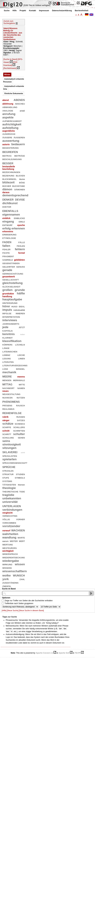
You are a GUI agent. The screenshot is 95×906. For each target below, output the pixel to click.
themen (21, 485)
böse (22, 182)
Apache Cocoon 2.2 (44, 653)
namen (21, 388)
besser (7, 163)
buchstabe (18, 185)
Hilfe (15, 10)
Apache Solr (63, 653)
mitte (22, 384)
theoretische (10, 491)
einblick (6, 218)
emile (22, 221)
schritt (6, 434)
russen (20, 416)
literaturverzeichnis (14, 365)
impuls (7, 309)
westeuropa (9, 547)
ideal (22, 306)
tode (22, 491)
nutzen (21, 397)
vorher (20, 519)
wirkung (7, 564)
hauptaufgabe (12, 299)
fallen (6, 245)
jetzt (22, 327)
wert (22, 541)
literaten (8, 361)
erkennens (7, 231)
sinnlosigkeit (11, 444)
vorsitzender (11, 526)
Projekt (23, 10)
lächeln (20, 344)
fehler (6, 249)
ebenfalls (10, 210)
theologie (9, 488)
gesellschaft (10, 279)
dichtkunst (10, 203)
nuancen (7, 397)
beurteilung (8, 169)
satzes (21, 420)
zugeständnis (10, 582)
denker (8, 199)
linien (21, 358)
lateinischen (9, 351)
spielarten (9, 459)
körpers (7, 344)
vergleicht (7, 512)
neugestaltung (11, 394)
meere (7, 376)
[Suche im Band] (10, 59)
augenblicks (8, 131)
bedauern (18, 144)
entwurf (7, 225)
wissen (20, 564)
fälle (21, 242)
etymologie (9, 238)
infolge (6, 313)
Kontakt (32, 10)
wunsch (19, 575)
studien (20, 474)
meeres (21, 376)
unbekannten (11, 498)
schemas (20, 423)
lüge (5, 368)
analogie (7, 110)
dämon (7, 189)
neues (5, 391)
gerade (7, 270)
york (5, 579)
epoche (21, 225)
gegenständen (11, 263)
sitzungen (9, 448)
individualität (19, 310)
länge (6, 348)
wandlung (9, 537)
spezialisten (9, 455)
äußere (7, 137)
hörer (6, 306)
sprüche (8, 467)
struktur (8, 474)
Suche (7, 10)
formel (21, 253)
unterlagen (11, 506)
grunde (20, 290)
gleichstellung (12, 283)
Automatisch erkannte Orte (13, 87)
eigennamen (11, 214)
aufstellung (10, 127)
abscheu (20, 103)
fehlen (21, 245)
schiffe (6, 427)
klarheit (7, 337)
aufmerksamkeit (12, 121)
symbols (20, 477)
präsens (7, 405)
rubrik (5, 417)
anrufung (8, 114)
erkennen (18, 228)
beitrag (7, 155)
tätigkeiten (9, 484)
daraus (5, 192)
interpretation (11, 316)
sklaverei (9, 452)
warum (5, 541)
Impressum (44, 10)
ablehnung (7, 103)
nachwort (8, 388)
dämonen (19, 189)
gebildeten (19, 260)
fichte (6, 252)
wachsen (18, 530)
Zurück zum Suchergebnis (9, 22)
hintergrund (9, 302)
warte (21, 537)
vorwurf (6, 530)
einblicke (19, 218)
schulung (8, 437)
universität (10, 501)
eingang (8, 221)
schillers (19, 427)
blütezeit (8, 182)
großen (7, 290)
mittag (7, 384)
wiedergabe (10, 560)
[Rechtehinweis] (10, 68)
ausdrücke (8, 133)
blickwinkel (9, 179)
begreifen (10, 151)
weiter (14, 541)
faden (6, 242)
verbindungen (12, 509)
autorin (6, 144)
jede (5, 327)
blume (22, 179)
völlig (6, 519)
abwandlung (9, 107)
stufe (5, 477)
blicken (20, 175)
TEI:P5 (78, 653)
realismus (8, 408)
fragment (8, 256)
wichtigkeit (7, 551)
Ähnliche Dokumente (13, 93)
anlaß (22, 111)
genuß (20, 266)
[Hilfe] (4, 610)
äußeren (19, 137)
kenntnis (8, 334)
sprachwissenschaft (14, 462)
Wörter (7, 74)
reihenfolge (12, 413)
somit (23, 452)
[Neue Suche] (12, 610)
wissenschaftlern (14, 571)
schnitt (5, 431)
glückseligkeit (11, 286)
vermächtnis (9, 515)
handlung (7, 296)
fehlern (20, 249)
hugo (14, 306)
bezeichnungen (11, 172)
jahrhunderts (10, 323)
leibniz (6, 355)
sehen (21, 437)
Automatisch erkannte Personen (13, 80)
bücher (6, 185)
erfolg (6, 228)
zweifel (6, 586)
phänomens (11, 401)
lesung (6, 358)
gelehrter (8, 266)
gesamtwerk (8, 276)
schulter (19, 434)
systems (7, 481)
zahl (22, 579)
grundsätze (8, 293)
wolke (6, 575)
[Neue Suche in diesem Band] (31, 610)
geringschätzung (12, 273)
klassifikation (11, 341)
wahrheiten (10, 534)
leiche (21, 355)
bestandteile (8, 166)
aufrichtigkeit (11, 124)
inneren (20, 313)
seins (6, 441)
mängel (20, 368)
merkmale (19, 380)
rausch (20, 405)
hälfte (21, 293)
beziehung (8, 175)
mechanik (9, 372)
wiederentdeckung (13, 557)
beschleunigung (12, 159)
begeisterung (10, 147)
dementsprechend (15, 195)
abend (5, 100)
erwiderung (9, 234)
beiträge (19, 155)
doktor (6, 206)
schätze (7, 423)
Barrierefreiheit (81, 10)
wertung (7, 544)
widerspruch (10, 553)
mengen (6, 380)
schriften (19, 430)
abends (19, 99)
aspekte (8, 117)
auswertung (10, 140)
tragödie (8, 495)
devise (20, 199)
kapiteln (7, 330)
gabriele (7, 259)
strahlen (7, 470)
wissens (7, 567)
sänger (5, 420)
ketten (22, 334)
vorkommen (9, 522)
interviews (9, 320)
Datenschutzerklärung (62, 10)
